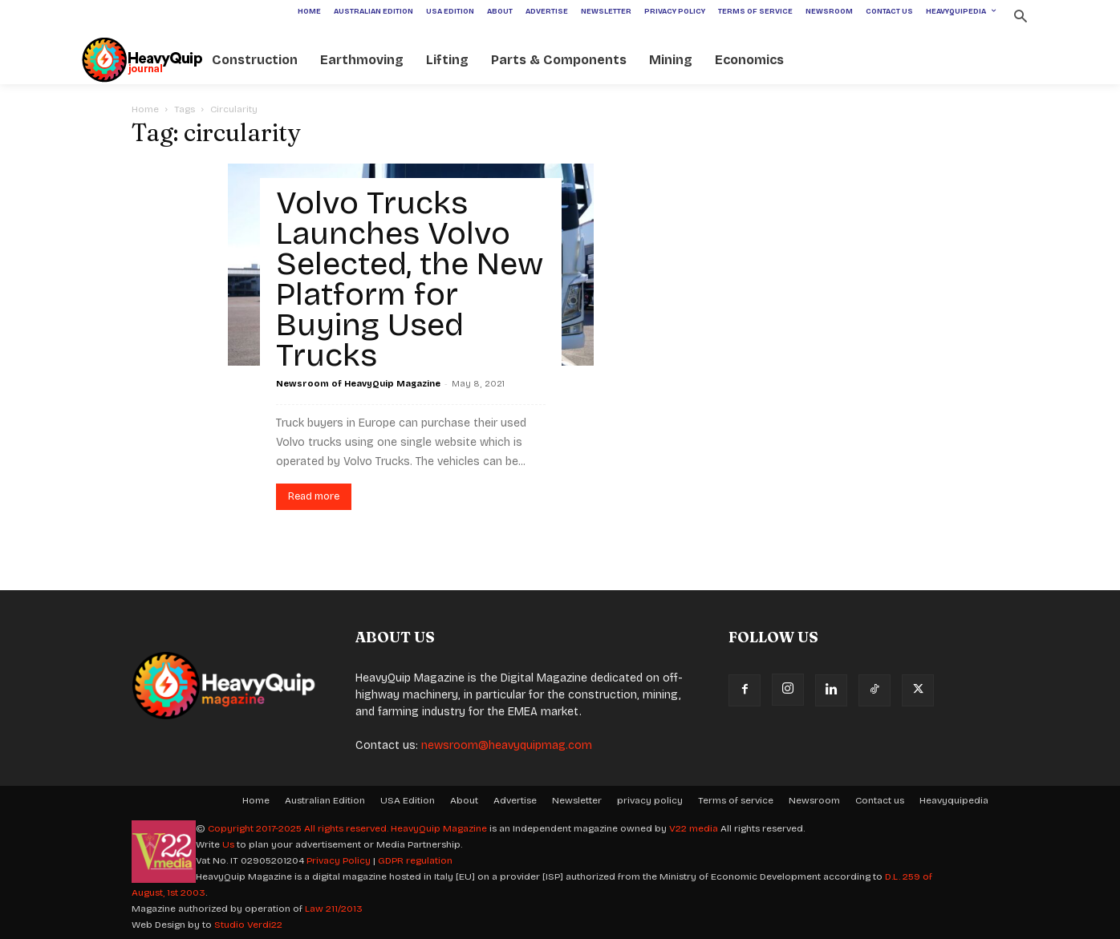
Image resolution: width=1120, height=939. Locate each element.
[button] (1020, 18)
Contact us (879, 800)
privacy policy (650, 800)
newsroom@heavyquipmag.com (506, 745)
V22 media (693, 828)
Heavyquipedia (953, 800)
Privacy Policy (338, 860)
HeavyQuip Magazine (439, 828)
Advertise (515, 800)
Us (228, 844)
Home (145, 109)
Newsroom (814, 800)
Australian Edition (325, 800)
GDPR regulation (415, 860)
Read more (313, 496)
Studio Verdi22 (248, 924)
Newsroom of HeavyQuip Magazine (358, 383)
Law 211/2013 (334, 908)
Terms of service (735, 800)
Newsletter (577, 800)
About (464, 800)
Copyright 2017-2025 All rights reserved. (299, 828)
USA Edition (407, 800)
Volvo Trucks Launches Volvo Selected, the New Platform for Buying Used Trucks (409, 279)
